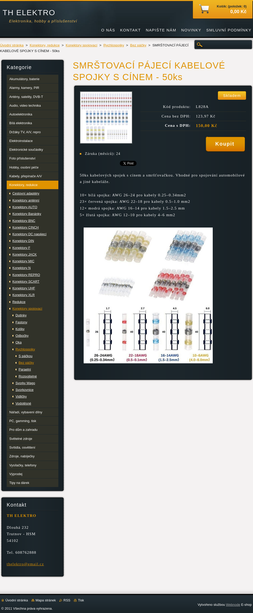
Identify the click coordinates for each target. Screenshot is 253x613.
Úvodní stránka (11, 45)
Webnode (233, 605)
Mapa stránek (46, 600)
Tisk (81, 600)
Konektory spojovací (81, 45)
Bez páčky (138, 45)
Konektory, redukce (45, 45)
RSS (67, 600)
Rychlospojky (113, 45)
